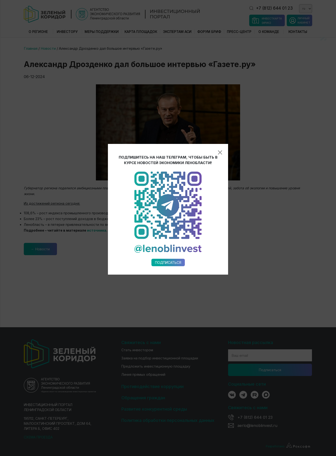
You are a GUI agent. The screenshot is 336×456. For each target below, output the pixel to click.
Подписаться (168, 212)
